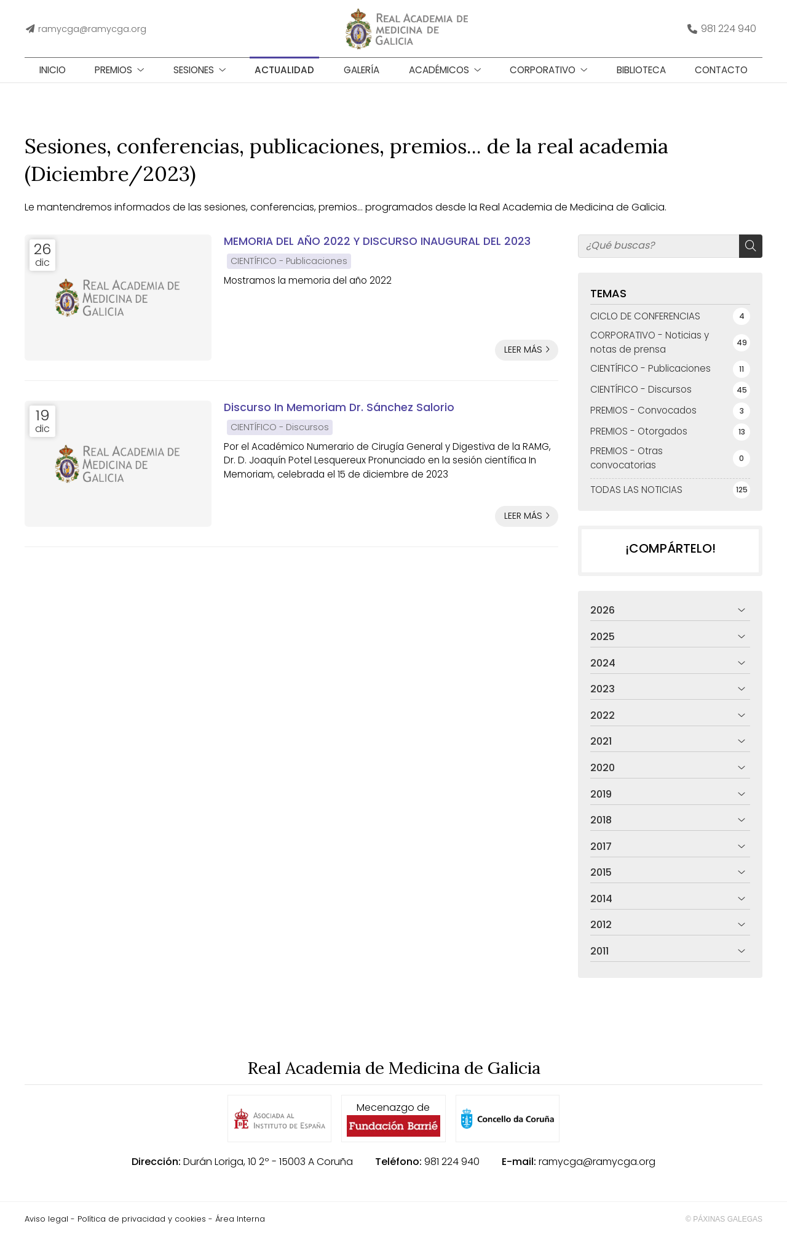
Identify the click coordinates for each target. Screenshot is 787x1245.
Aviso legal (46, 1227)
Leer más (523, 359)
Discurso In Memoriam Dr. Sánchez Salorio (339, 416)
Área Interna (240, 1227)
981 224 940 (452, 1170)
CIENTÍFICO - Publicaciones (289, 269)
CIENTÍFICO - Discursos (280, 436)
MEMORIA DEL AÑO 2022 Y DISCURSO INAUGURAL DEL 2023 (377, 250)
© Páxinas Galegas (724, 1227)
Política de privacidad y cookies (141, 1227)
